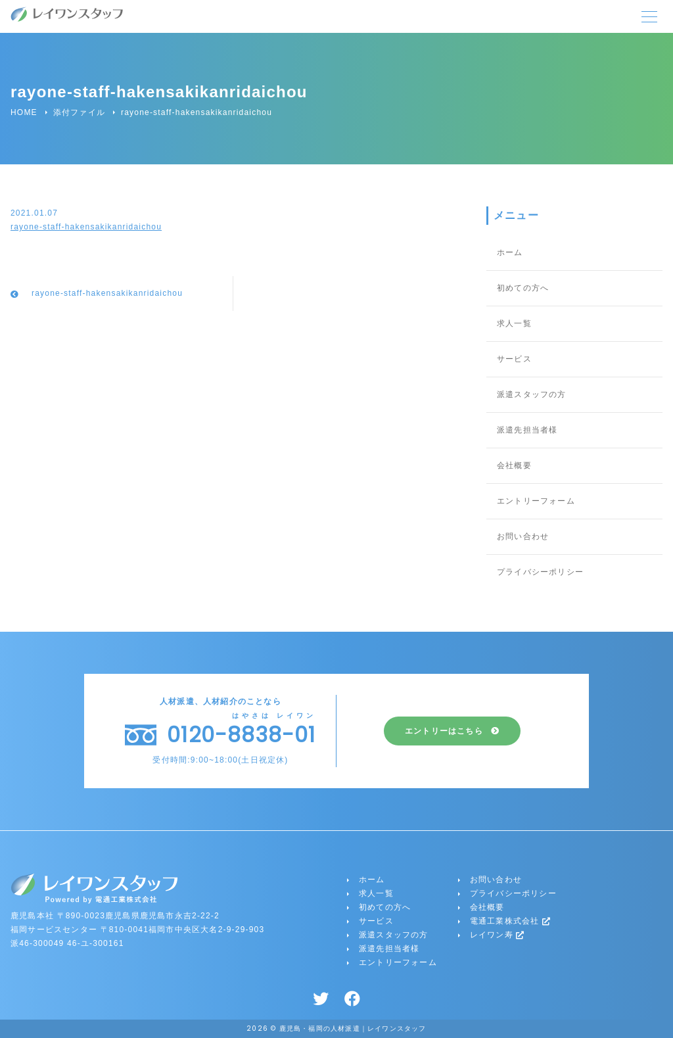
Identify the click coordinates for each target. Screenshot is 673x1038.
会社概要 (514, 465)
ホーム (510, 252)
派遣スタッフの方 (532, 394)
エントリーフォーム (536, 501)
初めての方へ (523, 288)
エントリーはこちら (444, 731)
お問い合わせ (523, 536)
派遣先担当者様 (527, 430)
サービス (514, 359)
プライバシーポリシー (540, 572)
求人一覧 (514, 323)
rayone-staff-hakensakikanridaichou (86, 226)
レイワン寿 (497, 934)
